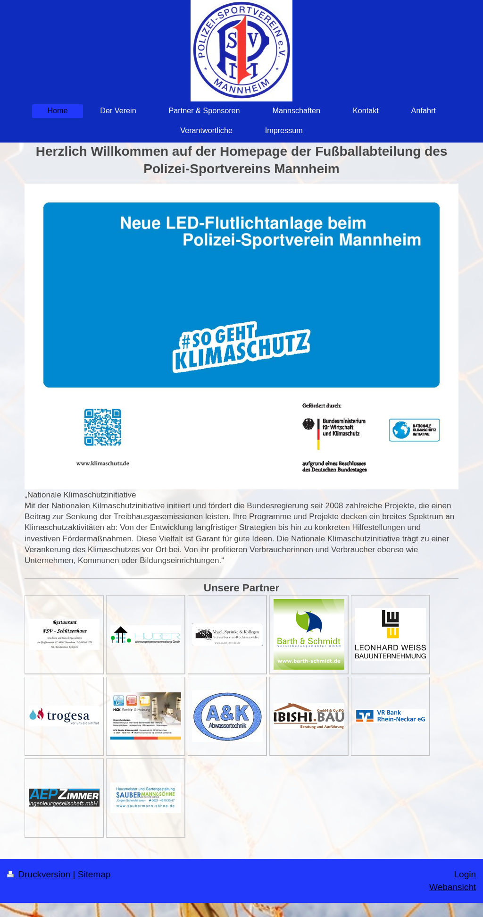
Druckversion (40, 874)
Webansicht (452, 887)
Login (465, 874)
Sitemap (94, 874)
